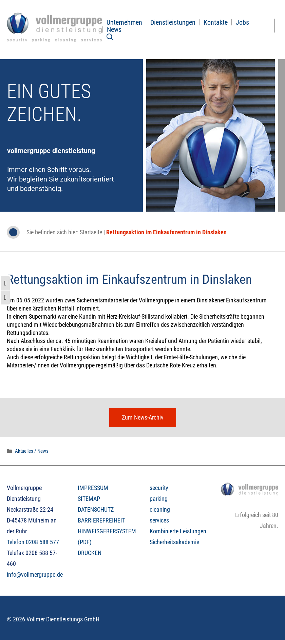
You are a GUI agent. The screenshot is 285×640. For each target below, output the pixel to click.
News (114, 29)
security (159, 487)
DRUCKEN (89, 552)
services (159, 520)
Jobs (242, 22)
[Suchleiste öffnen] (110, 37)
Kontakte (216, 22)
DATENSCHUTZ (96, 509)
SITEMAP (89, 498)
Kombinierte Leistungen (178, 531)
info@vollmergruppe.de (35, 574)
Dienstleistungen (172, 22)
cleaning (160, 509)
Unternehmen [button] (124, 22)
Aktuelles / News (32, 451)
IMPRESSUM (93, 487)
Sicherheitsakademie (174, 542)
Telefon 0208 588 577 (33, 542)
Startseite (91, 232)
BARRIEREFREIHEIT (101, 520)
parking (159, 498)
